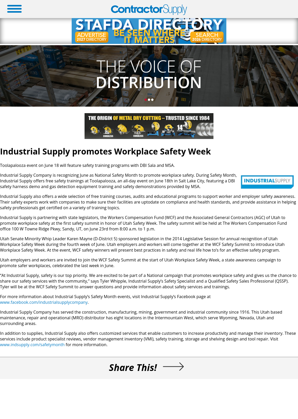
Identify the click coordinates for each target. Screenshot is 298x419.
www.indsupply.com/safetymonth (32, 344)
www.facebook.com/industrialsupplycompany (44, 302)
